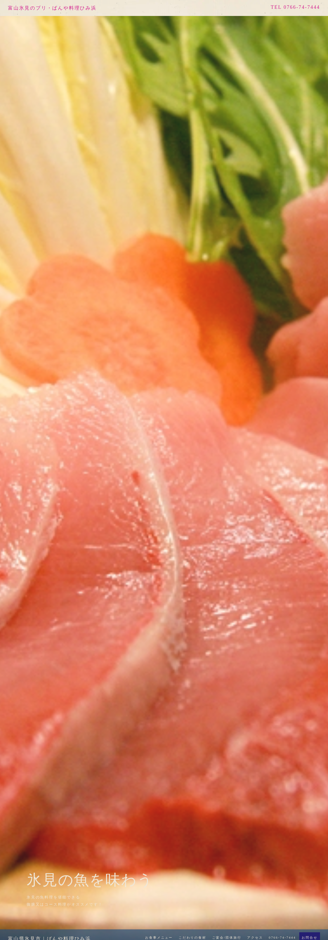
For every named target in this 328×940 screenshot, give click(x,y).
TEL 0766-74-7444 (295, 7)
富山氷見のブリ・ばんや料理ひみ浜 (52, 8)
